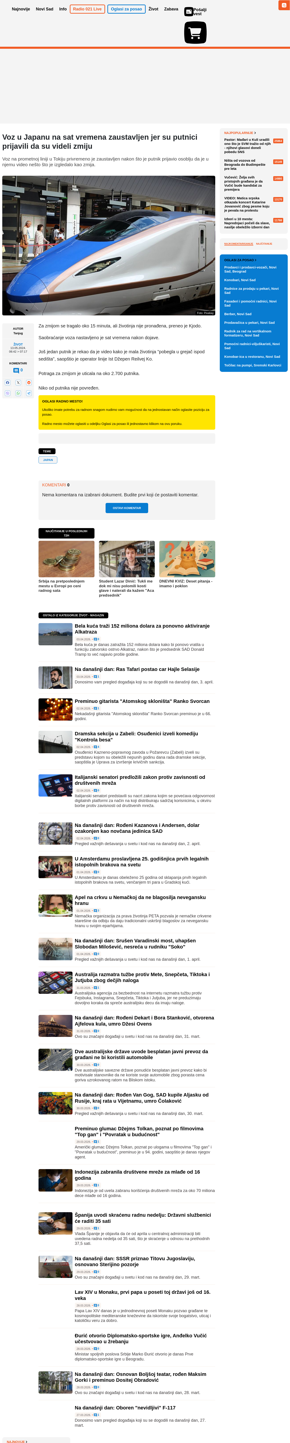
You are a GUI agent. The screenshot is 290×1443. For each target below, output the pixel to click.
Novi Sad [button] (44, 15)
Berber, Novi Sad (237, 512)
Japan (48, 433)
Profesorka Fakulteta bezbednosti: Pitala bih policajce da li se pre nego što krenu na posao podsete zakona (255, 132)
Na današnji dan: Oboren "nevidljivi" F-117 (125, 1381)
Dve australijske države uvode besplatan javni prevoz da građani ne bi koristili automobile (141, 1028)
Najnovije (234, 106)
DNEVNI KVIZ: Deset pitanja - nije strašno (256, 166)
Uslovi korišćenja (94, 1426)
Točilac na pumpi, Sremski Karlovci (252, 564)
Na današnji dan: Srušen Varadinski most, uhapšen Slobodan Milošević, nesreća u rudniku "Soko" (135, 917)
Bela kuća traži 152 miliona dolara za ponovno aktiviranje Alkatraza (253, 151)
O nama (11, 1426)
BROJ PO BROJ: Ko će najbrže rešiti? (254, 187)
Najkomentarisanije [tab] (238, 334)
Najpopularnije (240, 223)
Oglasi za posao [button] (126, 15)
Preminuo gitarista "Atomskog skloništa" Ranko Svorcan (142, 675)
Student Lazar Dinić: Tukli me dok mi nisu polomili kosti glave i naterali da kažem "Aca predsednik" (126, 562)
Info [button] (63, 15)
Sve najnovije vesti (264, 209)
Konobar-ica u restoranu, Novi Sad (252, 555)
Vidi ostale (273, 443)
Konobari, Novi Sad (240, 478)
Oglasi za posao (240, 458)
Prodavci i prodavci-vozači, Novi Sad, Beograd (250, 468)
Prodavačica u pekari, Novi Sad (249, 521)
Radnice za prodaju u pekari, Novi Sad (251, 489)
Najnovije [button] (21, 15)
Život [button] (153, 15)
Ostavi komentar (127, 481)
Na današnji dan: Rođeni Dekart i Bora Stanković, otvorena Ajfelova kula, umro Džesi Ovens (144, 994)
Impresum (69, 1426)
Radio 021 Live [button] (87, 15)
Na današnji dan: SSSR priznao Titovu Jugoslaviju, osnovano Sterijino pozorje (135, 1235)
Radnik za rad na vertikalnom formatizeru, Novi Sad (247, 532)
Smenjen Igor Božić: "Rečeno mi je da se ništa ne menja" (255, 200)
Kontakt (52, 1426)
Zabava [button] (171, 15)
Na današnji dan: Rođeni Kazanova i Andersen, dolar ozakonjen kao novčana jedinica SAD (137, 801)
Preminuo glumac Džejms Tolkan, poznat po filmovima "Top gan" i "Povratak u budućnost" (139, 1105)
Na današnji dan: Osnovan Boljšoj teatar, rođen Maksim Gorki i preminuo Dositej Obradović (140, 1351)
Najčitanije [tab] (264, 334)
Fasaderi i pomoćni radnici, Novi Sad (250, 502)
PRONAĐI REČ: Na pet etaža (252, 176)
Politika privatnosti (125, 1426)
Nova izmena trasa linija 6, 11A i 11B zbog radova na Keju (254, 115)
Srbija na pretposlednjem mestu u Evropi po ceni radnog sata (62, 559)
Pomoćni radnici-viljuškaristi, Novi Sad (252, 544)
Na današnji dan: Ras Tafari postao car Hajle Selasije (137, 643)
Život (18, 318)
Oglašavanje (31, 1426)
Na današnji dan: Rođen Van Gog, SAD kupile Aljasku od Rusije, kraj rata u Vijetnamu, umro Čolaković (142, 1071)
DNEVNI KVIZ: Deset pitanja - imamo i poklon (185, 557)
